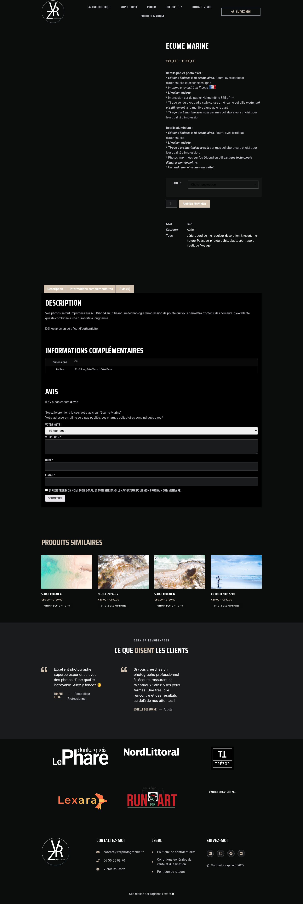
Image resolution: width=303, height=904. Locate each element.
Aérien (191, 229)
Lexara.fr (168, 894)
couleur (219, 235)
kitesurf (246, 235)
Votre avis (53, 437)
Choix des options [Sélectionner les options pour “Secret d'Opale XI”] (57, 605)
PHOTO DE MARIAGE (152, 16)
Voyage (205, 245)
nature (191, 240)
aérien (191, 235)
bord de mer (205, 235)
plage (233, 240)
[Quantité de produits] (171, 204)
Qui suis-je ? (174, 6)
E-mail (50, 475)
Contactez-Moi (202, 6)
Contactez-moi (110, 840)
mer (255, 235)
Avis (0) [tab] (124, 289)
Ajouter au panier (194, 203)
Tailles (176, 183)
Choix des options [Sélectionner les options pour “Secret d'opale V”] (114, 605)
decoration (232, 235)
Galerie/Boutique (99, 6)
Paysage (203, 240)
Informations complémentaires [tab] (91, 289)
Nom (49, 460)
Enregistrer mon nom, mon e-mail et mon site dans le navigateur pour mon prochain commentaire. (115, 490)
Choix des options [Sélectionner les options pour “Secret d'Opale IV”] (170, 605)
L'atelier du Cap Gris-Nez (222, 792)
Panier (151, 6)
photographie (219, 240)
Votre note (53, 424)
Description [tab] (55, 289)
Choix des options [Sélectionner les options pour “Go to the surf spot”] (227, 605)
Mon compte (129, 6)
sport (241, 240)
